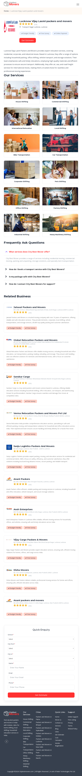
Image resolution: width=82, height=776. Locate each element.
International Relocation (22, 128)
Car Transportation (60, 155)
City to (10, 654)
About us (58, 720)
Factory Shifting (60, 208)
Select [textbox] (11, 639)
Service (11, 635)
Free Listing (72, 720)
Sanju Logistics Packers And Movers (34, 446)
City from (11, 644)
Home (6, 11)
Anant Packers (22, 479)
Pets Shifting (60, 181)
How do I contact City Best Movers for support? (32, 284)
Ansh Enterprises (23, 509)
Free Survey (44, 33)
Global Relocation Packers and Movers (35, 340)
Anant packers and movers (29, 600)
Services (58, 726)
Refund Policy (72, 729)
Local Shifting (60, 128)
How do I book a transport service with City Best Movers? (37, 269)
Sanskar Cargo (22, 377)
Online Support (73, 717)
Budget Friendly (27, 33)
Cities (57, 732)
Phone (11, 683)
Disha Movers (21, 570)
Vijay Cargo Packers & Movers (31, 540)
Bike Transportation (22, 155)
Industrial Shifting (21, 235)
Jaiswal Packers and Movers (30, 307)
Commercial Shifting (60, 102)
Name (11, 663)
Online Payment (60, 33)
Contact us (59, 723)
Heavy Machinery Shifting (60, 235)
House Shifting (22, 102)
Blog (56, 729)
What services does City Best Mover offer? (29, 251)
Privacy (70, 723)
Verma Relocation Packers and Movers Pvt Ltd (40, 413)
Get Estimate (28, 40)
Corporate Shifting (21, 181)
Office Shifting (22, 208)
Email (10, 673)
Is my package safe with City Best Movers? (29, 276)
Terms (70, 726)
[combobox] (41, 639)
